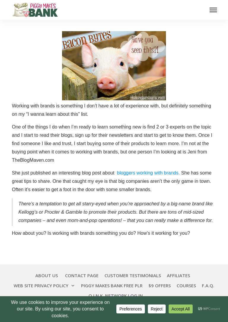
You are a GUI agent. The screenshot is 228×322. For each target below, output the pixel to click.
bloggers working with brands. (148, 172)
